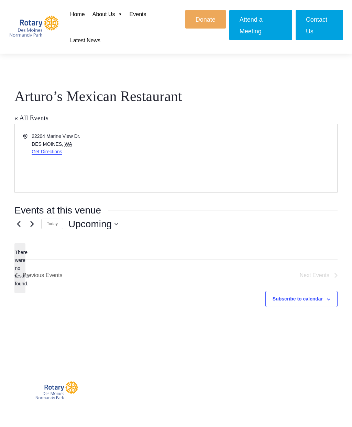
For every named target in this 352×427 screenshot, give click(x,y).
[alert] (19, 268)
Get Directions (47, 151)
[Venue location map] (256, 158)
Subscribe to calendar (298, 299)
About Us (103, 14)
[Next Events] (32, 224)
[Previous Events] (18, 224)
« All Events (31, 118)
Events (138, 14)
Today (52, 223)
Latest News (85, 40)
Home (77, 14)
